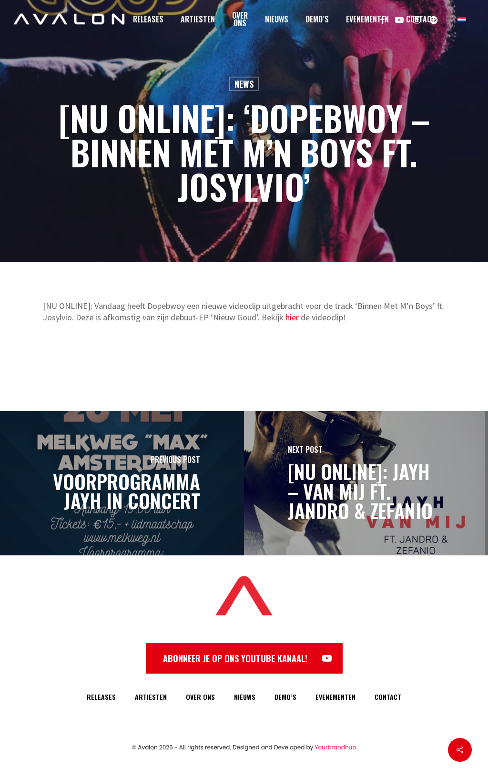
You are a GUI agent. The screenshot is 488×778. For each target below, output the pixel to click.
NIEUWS (244, 697)
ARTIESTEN (151, 697)
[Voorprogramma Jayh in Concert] (122, 483)
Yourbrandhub (335, 747)
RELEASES (101, 697)
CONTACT (388, 697)
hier (292, 317)
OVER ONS (200, 697)
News (244, 84)
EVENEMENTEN (335, 697)
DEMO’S (285, 697)
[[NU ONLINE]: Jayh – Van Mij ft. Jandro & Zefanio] (366, 483)
